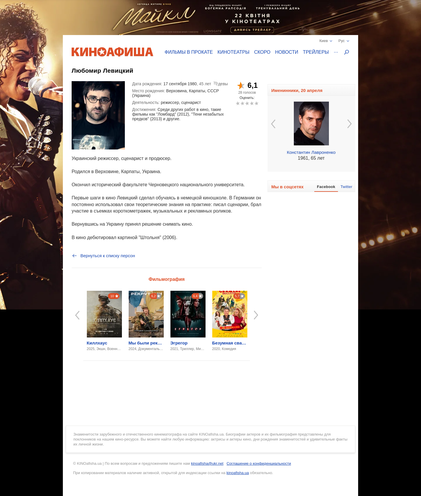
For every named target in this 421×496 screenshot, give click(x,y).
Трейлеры (316, 52)
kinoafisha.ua (238, 473)
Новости (286, 52)
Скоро (262, 52)
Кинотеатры (233, 52)
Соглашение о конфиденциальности (259, 463)
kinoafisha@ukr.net (207, 463)
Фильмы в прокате (189, 52)
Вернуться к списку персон (103, 256)
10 (256, 103)
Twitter (346, 187)
